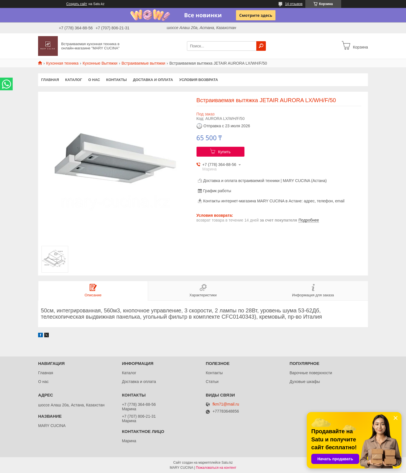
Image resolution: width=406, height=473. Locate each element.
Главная (50, 80)
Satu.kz (227, 463)
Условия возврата (198, 80)
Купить (224, 152)
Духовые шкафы (305, 381)
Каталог (73, 80)
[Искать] (261, 46)
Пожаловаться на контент (216, 468)
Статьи (212, 381)
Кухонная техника (62, 63)
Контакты (116, 80)
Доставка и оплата (153, 80)
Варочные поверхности (311, 373)
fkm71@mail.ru (226, 404)
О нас (94, 80)
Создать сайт (76, 4)
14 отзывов (294, 4)
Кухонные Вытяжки (100, 63)
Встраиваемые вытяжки (143, 63)
